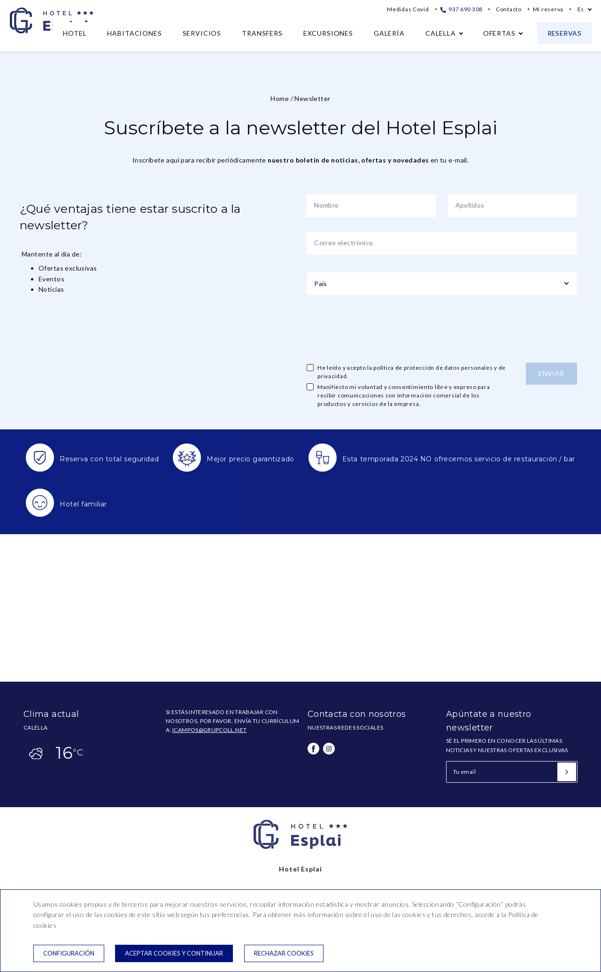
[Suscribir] (566, 771)
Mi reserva (548, 9)
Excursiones (328, 33)
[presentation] (377, 328)
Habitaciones (134, 33)
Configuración (68, 953)
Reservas (564, 33)
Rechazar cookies (284, 953)
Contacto (509, 9)
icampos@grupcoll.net (209, 729)
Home (279, 98)
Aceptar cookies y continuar (174, 953)
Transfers (262, 33)
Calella (440, 33)
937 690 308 (461, 9)
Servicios (202, 33)
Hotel (74, 33)
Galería (389, 33)
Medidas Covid (408, 9)
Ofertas (499, 33)
